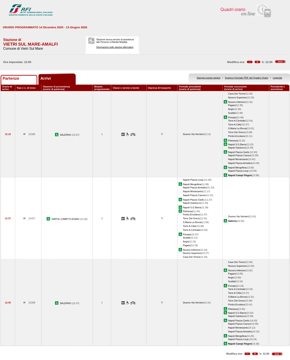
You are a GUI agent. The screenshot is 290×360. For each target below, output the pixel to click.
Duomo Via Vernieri (193, 134)
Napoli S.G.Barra (237, 144)
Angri (231, 109)
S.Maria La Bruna (237, 128)
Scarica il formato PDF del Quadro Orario (246, 77)
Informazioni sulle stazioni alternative (114, 47)
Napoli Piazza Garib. (239, 152)
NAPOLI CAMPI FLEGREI (66, 219)
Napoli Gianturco (237, 147)
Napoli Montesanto (238, 159)
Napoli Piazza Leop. (238, 171)
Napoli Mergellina (237, 167)
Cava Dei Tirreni (236, 93)
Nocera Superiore (237, 97)
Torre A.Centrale (236, 120)
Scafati (231, 113)
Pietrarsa (232, 140)
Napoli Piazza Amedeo (240, 163)
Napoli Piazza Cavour (239, 155)
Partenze (11, 78)
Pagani (231, 105)
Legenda (277, 77)
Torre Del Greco (236, 132)
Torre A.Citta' (234, 124)
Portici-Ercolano (236, 136)
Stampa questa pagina (208, 77)
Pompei (232, 117)
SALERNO (66, 135)
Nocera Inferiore (236, 102)
